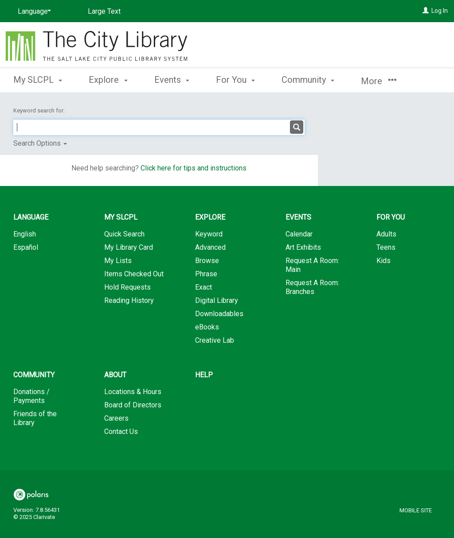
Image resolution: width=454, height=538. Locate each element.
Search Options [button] (40, 143)
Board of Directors (132, 405)
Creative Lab (214, 340)
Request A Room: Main (312, 265)
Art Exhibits (303, 247)
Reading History (129, 300)
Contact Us (121, 431)
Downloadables (219, 314)
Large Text (104, 11)
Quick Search (124, 234)
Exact (203, 287)
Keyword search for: (39, 110)
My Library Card (128, 247)
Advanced (210, 247)
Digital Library (216, 300)
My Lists (118, 260)
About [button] (115, 375)
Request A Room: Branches (312, 287)
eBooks (207, 327)
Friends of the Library (35, 418)
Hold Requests (127, 287)
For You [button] (235, 79)
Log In (439, 10)
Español (25, 247)
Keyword (209, 234)
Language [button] (30, 217)
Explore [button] (108, 79)
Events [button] (171, 79)
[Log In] (426, 10)
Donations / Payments (31, 396)
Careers (116, 418)
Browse (207, 260)
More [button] (378, 81)
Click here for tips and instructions (194, 168)
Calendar (299, 234)
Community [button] (308, 79)
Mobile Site (415, 510)
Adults (386, 234)
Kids (383, 260)
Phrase (206, 274)
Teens (385, 247)
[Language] (32, 11)
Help (204, 375)
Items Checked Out (134, 274)
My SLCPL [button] (37, 79)
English (24, 234)
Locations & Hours (132, 391)
